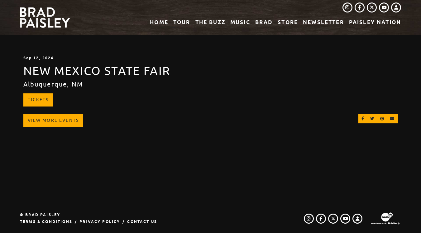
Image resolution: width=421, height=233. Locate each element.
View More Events (53, 120)
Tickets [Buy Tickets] (38, 99)
